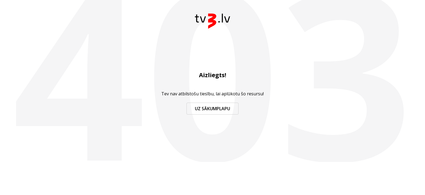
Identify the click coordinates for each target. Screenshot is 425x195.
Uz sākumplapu (212, 109)
